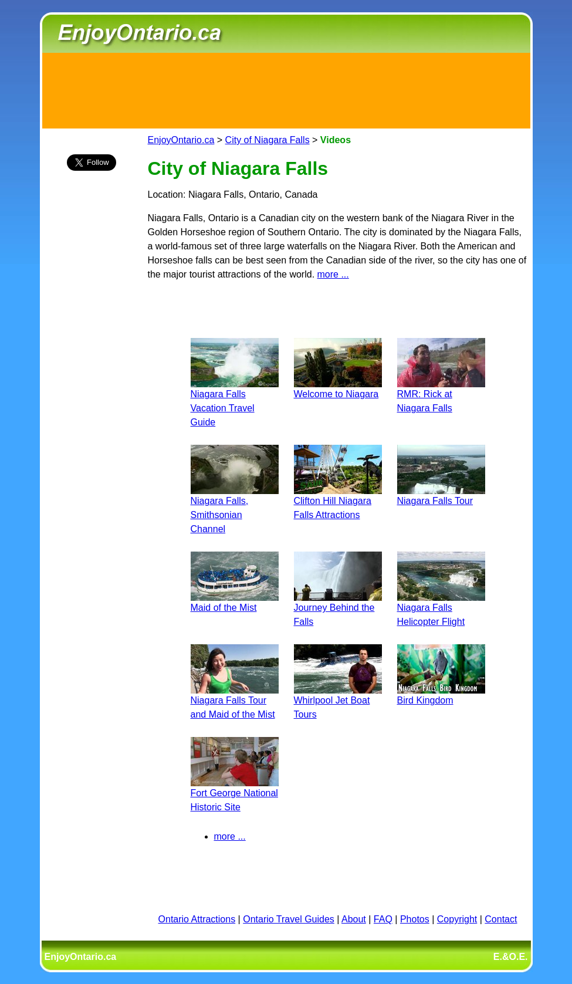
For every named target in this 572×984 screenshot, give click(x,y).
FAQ (383, 919)
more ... (333, 274)
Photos (414, 919)
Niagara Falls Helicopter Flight (441, 608)
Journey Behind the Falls (338, 608)
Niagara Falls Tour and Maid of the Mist (235, 700)
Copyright (457, 919)
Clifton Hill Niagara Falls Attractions (338, 501)
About (353, 919)
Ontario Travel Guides (288, 919)
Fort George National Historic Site (235, 793)
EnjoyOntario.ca (181, 140)
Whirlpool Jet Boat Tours (338, 700)
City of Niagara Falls (267, 140)
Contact (501, 919)
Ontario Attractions (197, 919)
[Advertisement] (286, 88)
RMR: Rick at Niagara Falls (441, 394)
